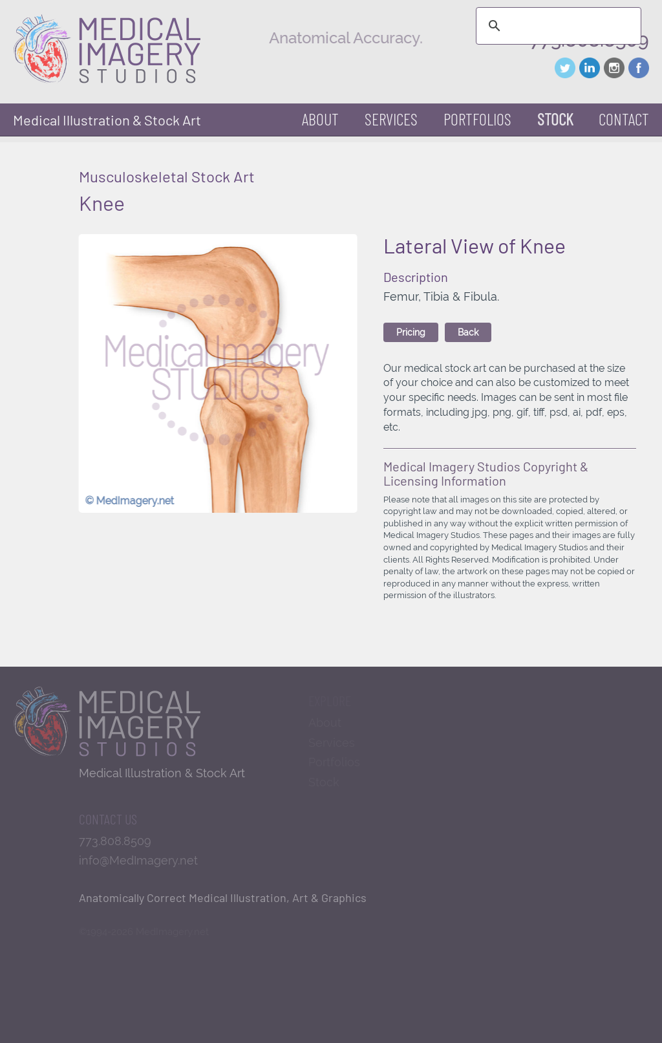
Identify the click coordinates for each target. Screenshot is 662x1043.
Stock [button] (555, 119)
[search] (557, 26)
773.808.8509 (115, 841)
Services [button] (391, 119)
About (320, 119)
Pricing (410, 332)
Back (468, 332)
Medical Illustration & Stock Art (107, 119)
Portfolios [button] (477, 119)
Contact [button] (624, 119)
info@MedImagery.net (138, 860)
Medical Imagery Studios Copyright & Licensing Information (485, 473)
